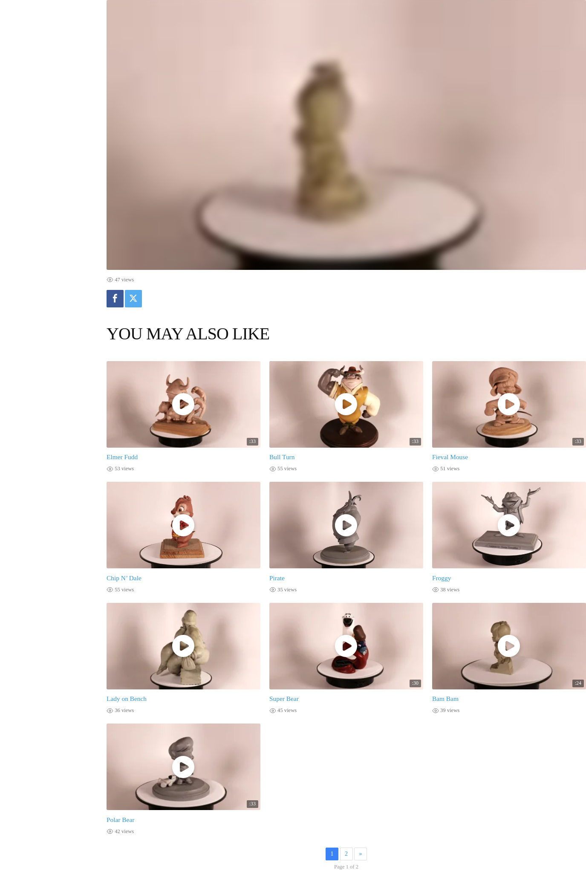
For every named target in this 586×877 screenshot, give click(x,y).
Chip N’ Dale (124, 578)
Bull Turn (281, 456)
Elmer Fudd (122, 456)
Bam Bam (445, 698)
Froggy (441, 578)
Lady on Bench (127, 698)
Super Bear (284, 698)
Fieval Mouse (450, 456)
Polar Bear (120, 819)
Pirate (277, 578)
